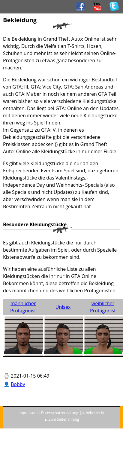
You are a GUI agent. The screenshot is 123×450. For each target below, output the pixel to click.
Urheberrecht (93, 412)
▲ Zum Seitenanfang (61, 419)
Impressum (28, 412)
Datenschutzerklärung (59, 412)
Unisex (63, 307)
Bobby (18, 384)
